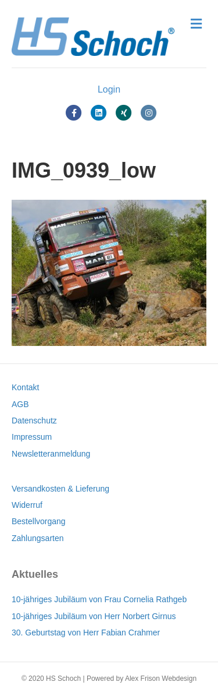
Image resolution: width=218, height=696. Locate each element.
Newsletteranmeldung (51, 453)
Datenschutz (34, 420)
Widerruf (27, 505)
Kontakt (25, 387)
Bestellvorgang (39, 521)
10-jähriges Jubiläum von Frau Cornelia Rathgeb (99, 599)
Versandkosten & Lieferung (60, 488)
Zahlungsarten (38, 538)
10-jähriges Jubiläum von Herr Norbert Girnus (94, 616)
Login (109, 89)
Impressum (32, 436)
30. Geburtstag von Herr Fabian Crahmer (86, 632)
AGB (20, 404)
